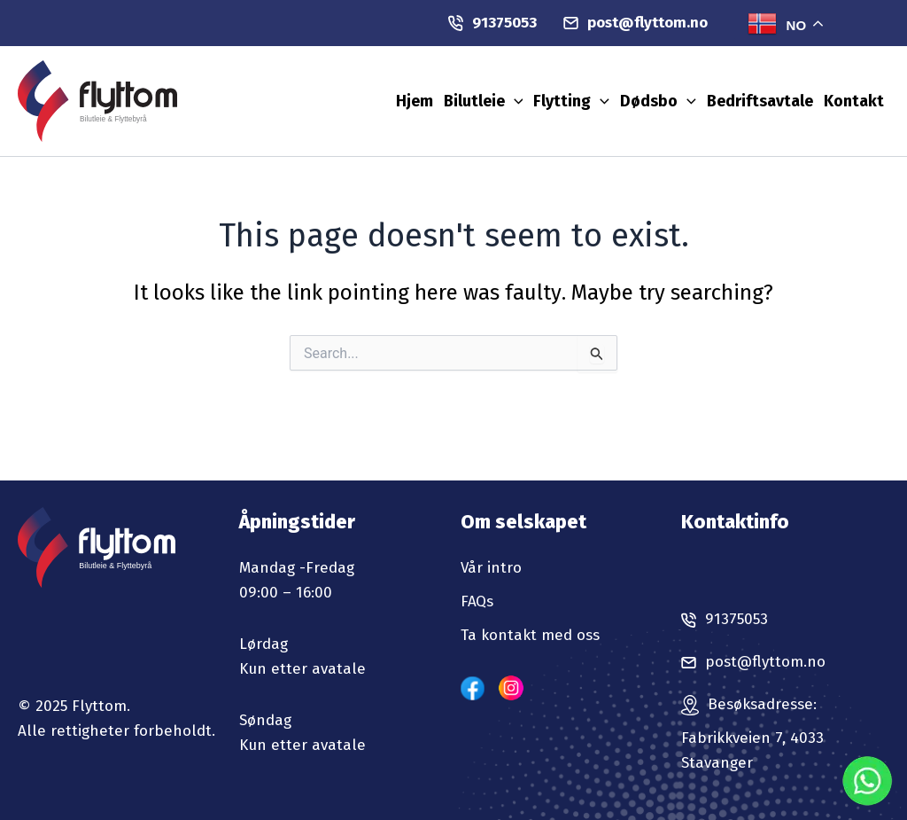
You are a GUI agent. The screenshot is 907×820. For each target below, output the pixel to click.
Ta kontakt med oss (530, 635)
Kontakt (854, 101)
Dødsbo (658, 101)
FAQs (477, 601)
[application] (514, 101)
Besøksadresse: (762, 704)
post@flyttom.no (635, 22)
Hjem (414, 101)
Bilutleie (483, 101)
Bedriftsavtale (760, 101)
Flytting (571, 101)
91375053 (492, 22)
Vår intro (491, 567)
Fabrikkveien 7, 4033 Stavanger (752, 750)
